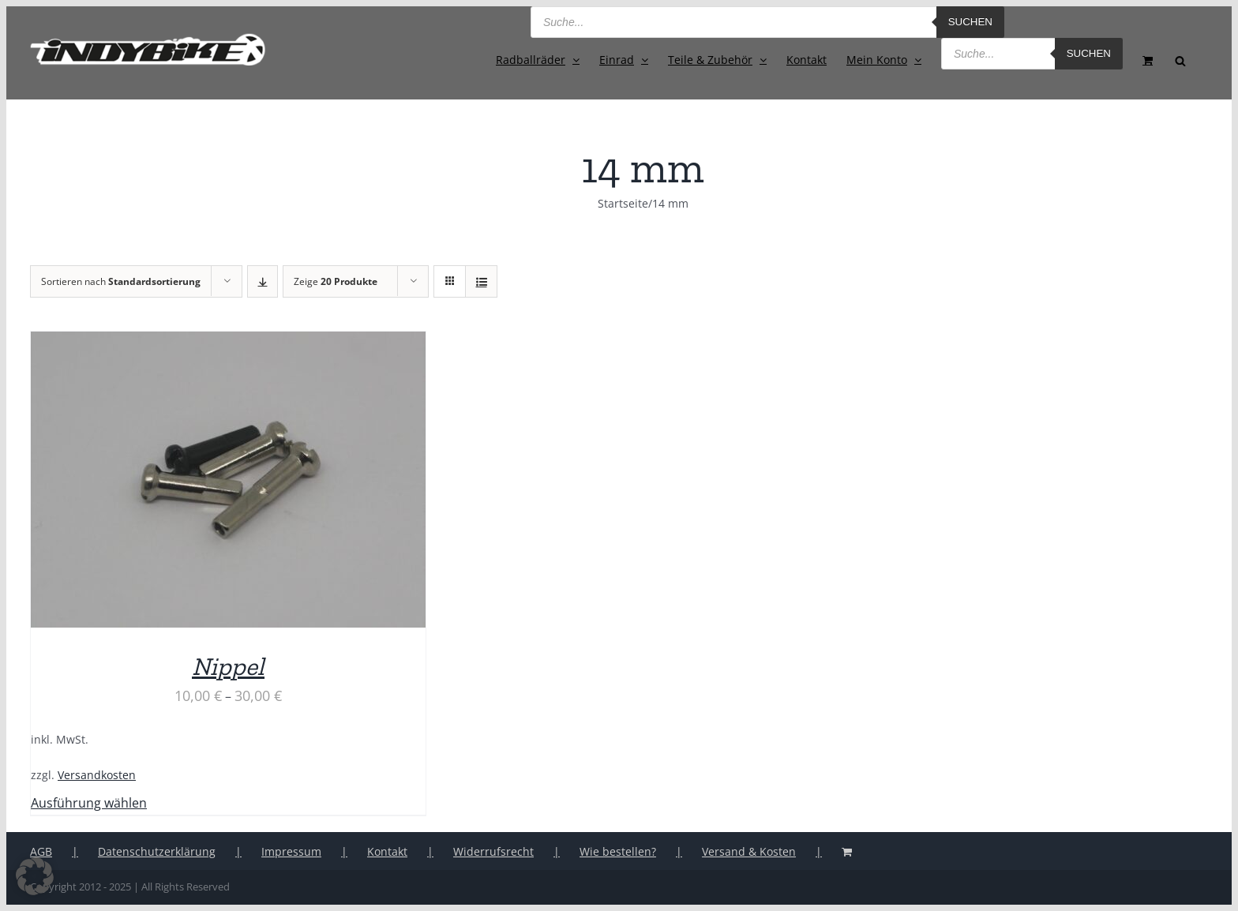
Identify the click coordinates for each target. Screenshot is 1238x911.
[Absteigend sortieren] (262, 281)
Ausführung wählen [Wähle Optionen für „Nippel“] (89, 803)
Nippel (228, 666)
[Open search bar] (1180, 59)
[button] (34, 876)
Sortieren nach (121, 281)
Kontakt (387, 851)
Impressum (291, 851)
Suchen (970, 22)
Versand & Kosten (749, 851)
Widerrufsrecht (493, 851)
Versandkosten (97, 774)
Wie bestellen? (618, 851)
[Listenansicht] (481, 281)
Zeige (335, 281)
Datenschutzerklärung (157, 851)
